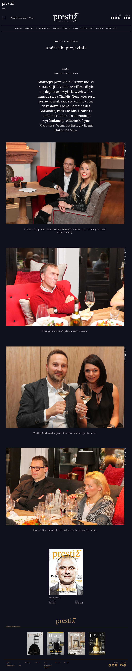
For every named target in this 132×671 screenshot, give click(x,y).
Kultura (29, 28)
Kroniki (100, 28)
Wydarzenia (87, 28)
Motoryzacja (43, 28)
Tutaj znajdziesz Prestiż (47, 665)
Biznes (18, 28)
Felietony (111, 28)
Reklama (37, 663)
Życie (75, 28)
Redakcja (28, 663)
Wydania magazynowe (19, 18)
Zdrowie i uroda (61, 28)
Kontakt (57, 663)
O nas (31, 18)
